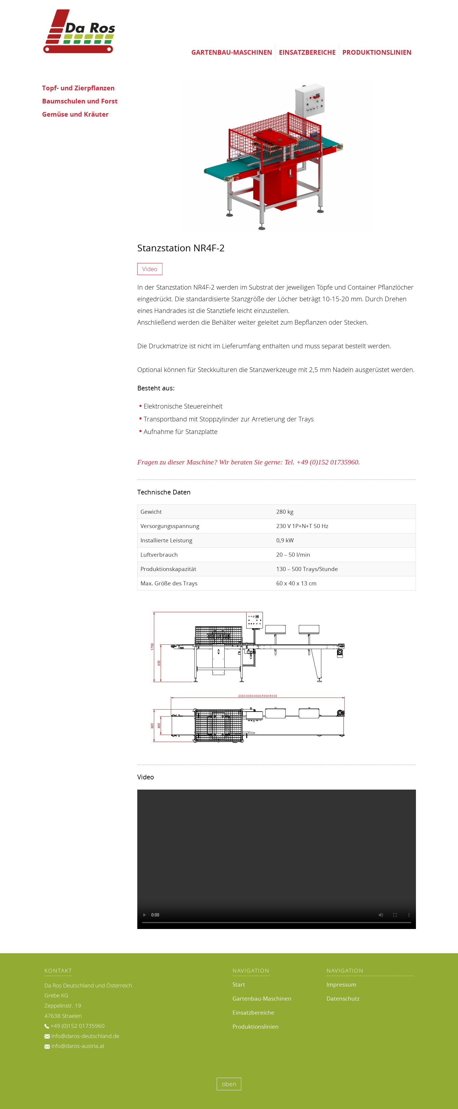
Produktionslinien (377, 52)
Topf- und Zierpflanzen (78, 87)
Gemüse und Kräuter (75, 114)
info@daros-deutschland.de (85, 1036)
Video (149, 269)
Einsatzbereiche (307, 52)
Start (239, 984)
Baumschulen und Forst (80, 100)
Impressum (341, 984)
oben (229, 1084)
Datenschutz (343, 998)
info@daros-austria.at (77, 1046)
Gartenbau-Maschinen (231, 52)
